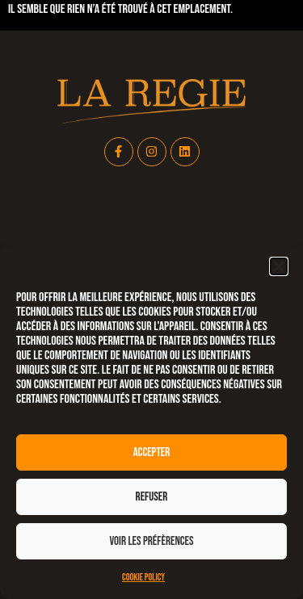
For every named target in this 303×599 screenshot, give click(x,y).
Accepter (151, 452)
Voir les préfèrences (151, 541)
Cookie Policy (143, 578)
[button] (279, 266)
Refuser (152, 497)
